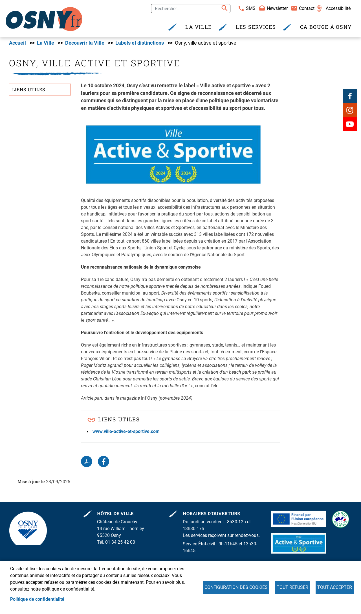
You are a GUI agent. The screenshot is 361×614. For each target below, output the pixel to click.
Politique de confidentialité (37, 599)
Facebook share (103, 462)
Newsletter (277, 8)
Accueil (17, 44)
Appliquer (223, 8)
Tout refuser (292, 587)
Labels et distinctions (139, 44)
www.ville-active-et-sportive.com (126, 432)
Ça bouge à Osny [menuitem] (326, 27)
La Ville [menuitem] (198, 27)
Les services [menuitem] (256, 27)
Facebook (350, 97)
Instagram (350, 111)
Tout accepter (334, 587)
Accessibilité (338, 8)
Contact (306, 8)
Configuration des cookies (236, 587)
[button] (173, 155)
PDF (86, 462)
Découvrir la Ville (84, 44)
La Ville (45, 44)
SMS (251, 8)
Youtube (350, 125)
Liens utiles (28, 90)
